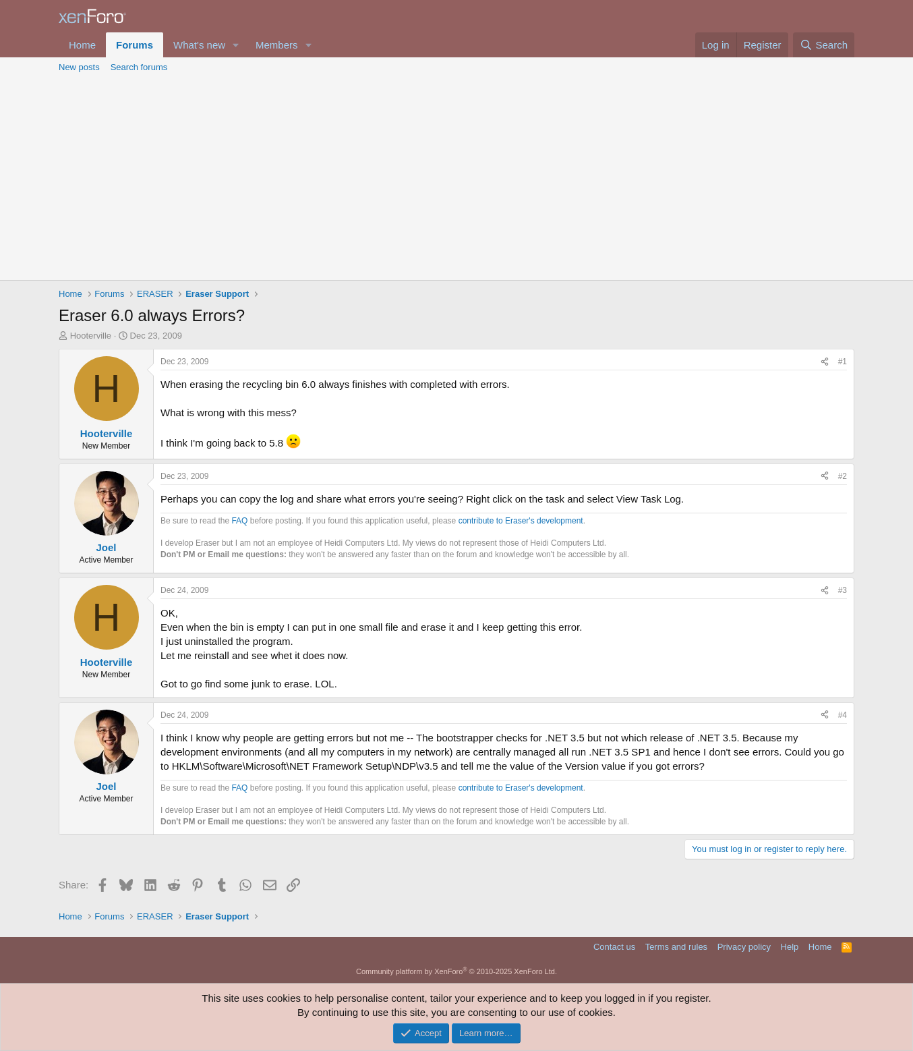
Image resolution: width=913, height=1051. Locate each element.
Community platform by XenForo (456, 971)
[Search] (823, 44)
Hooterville (90, 336)
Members (277, 45)
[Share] (824, 362)
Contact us (614, 947)
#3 (842, 590)
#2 (842, 476)
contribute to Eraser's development (521, 521)
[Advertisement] (456, 178)
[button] (236, 44)
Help (790, 947)
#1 (842, 361)
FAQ (239, 521)
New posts (79, 67)
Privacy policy (744, 947)
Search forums (139, 67)
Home (82, 45)
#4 (842, 715)
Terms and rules (676, 947)
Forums (134, 45)
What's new (199, 45)
